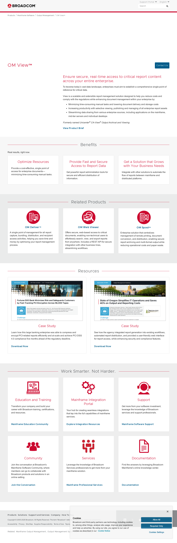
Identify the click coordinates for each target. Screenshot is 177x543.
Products (44, 6)
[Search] (167, 6)
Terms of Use (59, 524)
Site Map (29, 524)
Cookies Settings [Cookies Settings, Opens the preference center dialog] (156, 532)
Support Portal (147, 2)
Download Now (19, 346)
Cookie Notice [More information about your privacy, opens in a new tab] (104, 531)
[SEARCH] (153, 6)
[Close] (168, 511)
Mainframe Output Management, (31, 532)
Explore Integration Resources (83, 424)
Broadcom (22, 5)
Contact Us (162, 65)
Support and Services (76, 6)
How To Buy (110, 6)
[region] (121, 522)
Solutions (56, 6)
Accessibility (12, 524)
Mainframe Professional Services (84, 485)
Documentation (130, 485)
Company (96, 6)
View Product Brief (73, 128)
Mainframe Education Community (29, 424)
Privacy (21, 524)
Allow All (156, 520)
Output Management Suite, (60, 532)
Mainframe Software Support (138, 424)
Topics (67, 524)
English (163, 2)
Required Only (156, 526)
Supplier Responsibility (43, 524)
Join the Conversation (23, 485)
